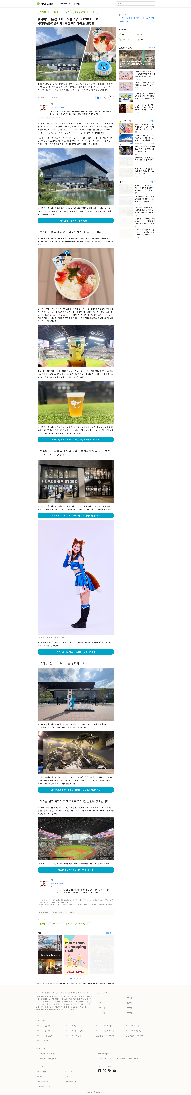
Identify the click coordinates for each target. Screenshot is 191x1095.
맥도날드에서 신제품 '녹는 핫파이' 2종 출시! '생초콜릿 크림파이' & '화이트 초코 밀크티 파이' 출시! (145, 108)
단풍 (143, 18)
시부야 (122, 18)
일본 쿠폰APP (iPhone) (105, 1035)
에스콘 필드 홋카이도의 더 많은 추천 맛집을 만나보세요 (75, 439)
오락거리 (55, 12)
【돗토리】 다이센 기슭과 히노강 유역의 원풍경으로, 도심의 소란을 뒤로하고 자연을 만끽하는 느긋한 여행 (145, 139)
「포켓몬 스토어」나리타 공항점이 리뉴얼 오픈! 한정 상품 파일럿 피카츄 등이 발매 (145, 96)
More (109, 932)
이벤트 (66, 12)
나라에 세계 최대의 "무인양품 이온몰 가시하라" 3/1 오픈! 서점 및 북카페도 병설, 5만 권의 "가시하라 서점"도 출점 (136, 64)
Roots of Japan (103, 1053)
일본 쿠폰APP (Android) (135, 1035)
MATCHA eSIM (42, 1040)
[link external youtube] (115, 1071)
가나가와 (101, 1013)
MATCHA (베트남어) (133, 1030)
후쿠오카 (130, 21)
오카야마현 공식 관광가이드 (47, 1053)
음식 (122, 34)
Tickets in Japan (57, 107)
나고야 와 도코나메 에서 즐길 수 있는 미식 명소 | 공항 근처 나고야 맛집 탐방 (144, 232)
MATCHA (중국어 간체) (74, 1030)
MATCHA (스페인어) (73, 1035)
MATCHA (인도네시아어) (105, 1030)
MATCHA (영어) (72, 1025)
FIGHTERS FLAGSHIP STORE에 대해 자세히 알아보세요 (76, 515)
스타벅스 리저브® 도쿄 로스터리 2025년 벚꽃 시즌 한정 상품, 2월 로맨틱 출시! (145, 73)
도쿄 (128, 18)
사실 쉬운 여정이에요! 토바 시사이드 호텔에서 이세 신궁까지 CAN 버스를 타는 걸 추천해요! (145, 211)
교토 (100, 1003)
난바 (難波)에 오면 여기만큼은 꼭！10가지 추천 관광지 (145, 158)
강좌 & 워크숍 (80, 12)
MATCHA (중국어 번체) (104, 1025)
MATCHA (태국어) (132, 1025)
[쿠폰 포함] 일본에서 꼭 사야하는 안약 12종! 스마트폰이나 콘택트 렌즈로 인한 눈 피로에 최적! (145, 128)
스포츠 (93, 12)
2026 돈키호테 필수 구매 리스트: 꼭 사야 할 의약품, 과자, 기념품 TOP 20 (145, 149)
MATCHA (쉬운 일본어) (44, 1035)
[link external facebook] (100, 1071)
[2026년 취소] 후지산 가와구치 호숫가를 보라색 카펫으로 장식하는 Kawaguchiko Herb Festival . (145, 200)
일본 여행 (150, 18)
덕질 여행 (135, 18)
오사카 (122, 21)
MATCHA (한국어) (43, 1030)
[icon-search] (153, 3)
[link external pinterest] (110, 1071)
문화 (140, 39)
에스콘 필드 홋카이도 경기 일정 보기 (75, 220)
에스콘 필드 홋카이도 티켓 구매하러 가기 (75, 869)
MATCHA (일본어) (43, 1025)
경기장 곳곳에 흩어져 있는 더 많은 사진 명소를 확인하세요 (75, 789)
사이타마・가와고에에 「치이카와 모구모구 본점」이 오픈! (144, 85)
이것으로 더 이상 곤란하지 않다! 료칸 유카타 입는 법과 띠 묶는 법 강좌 (145, 171)
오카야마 (130, 1013)
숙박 (140, 34)
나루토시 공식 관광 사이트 (46, 1058)
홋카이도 (43, 12)
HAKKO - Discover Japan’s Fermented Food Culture (118, 1058)
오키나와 (130, 1008)
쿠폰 (91, 3)
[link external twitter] (105, 1071)
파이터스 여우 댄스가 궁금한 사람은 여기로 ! (76, 651)
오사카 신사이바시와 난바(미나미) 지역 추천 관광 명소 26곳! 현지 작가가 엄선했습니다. (145, 189)
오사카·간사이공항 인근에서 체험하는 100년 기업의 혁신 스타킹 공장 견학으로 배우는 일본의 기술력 (145, 222)
